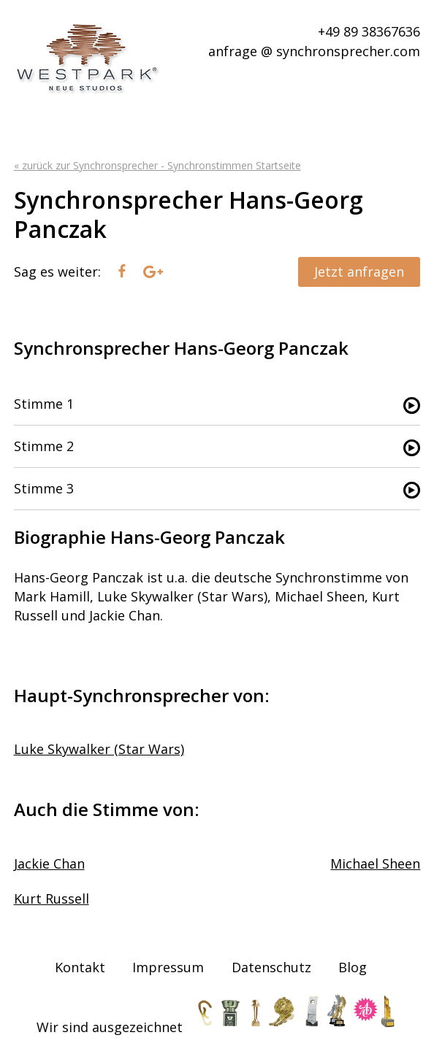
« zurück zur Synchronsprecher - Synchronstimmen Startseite (157, 165)
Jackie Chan (49, 863)
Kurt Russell (51, 898)
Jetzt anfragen (359, 271)
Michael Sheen (375, 863)
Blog (352, 967)
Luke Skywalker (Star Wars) (99, 749)
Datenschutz (271, 967)
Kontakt (80, 967)
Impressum (168, 967)
